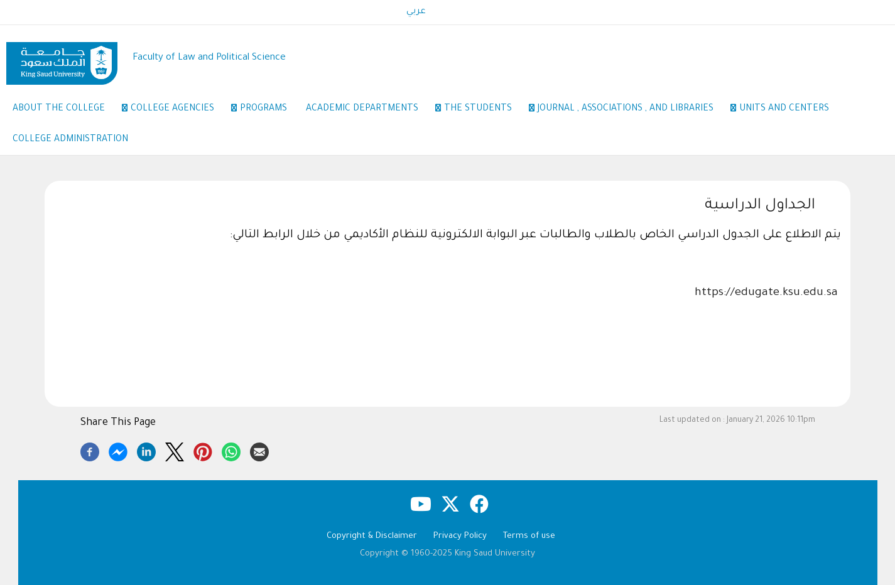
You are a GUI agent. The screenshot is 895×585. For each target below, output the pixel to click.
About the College (65, 109)
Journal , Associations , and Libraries (632, 109)
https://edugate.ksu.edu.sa (766, 293)
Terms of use (529, 536)
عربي (416, 12)
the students (484, 109)
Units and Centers (784, 109)
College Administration (70, 140)
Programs (263, 109)
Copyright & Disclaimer (372, 536)
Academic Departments (368, 109)
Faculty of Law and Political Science (209, 58)
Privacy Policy (460, 536)
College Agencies (179, 109)
